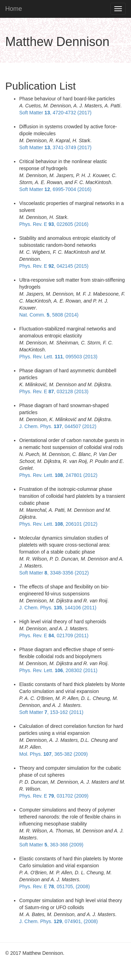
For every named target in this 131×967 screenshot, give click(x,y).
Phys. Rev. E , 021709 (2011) (53, 635)
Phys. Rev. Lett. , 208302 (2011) (58, 670)
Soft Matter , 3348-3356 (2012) (54, 573)
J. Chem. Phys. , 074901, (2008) (58, 921)
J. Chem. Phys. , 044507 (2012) (57, 426)
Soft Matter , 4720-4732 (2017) (55, 112)
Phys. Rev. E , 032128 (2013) (53, 391)
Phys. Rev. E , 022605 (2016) (53, 224)
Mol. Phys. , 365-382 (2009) (53, 754)
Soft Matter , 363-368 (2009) (51, 844)
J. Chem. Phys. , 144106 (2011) (57, 607)
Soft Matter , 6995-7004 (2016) (55, 189)
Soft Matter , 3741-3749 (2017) (55, 147)
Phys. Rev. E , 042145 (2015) (53, 266)
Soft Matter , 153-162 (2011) (51, 712)
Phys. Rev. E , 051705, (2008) (54, 886)
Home (13, 8)
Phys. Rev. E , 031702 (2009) (53, 796)
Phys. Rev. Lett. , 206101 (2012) (58, 524)
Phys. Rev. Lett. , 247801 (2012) (58, 475)
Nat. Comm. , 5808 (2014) (49, 315)
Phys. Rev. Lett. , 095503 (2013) (58, 356)
